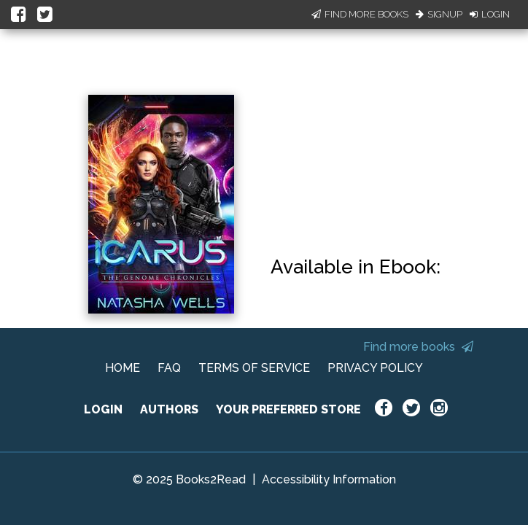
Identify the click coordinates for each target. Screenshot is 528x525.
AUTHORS (169, 409)
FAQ (169, 368)
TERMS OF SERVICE (254, 368)
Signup (439, 14)
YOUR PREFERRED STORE (288, 409)
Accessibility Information (329, 479)
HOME (122, 368)
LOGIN (103, 409)
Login (490, 14)
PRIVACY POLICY (375, 368)
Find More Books (359, 14)
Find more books (418, 347)
